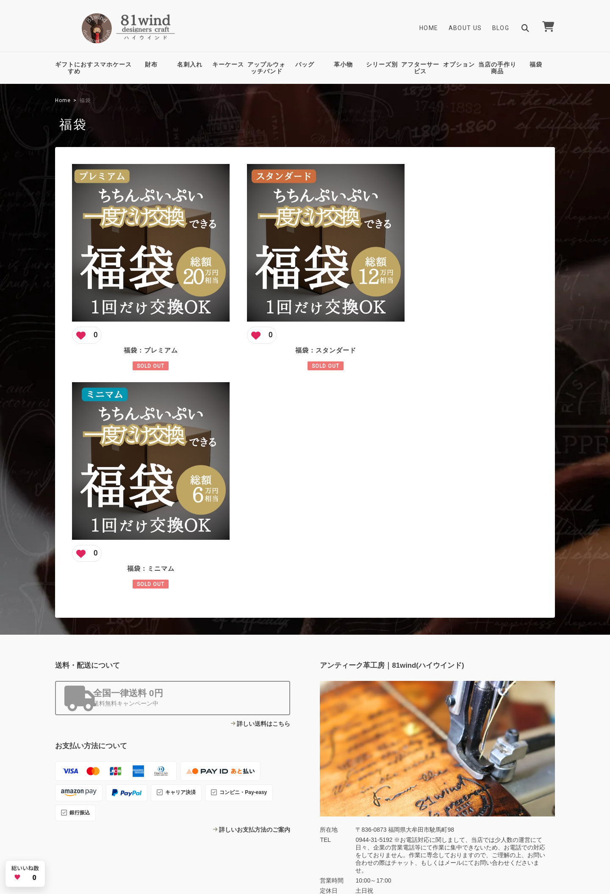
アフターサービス (420, 68)
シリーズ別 (382, 64)
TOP (379, 832)
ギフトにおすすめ (74, 68)
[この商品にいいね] (87, 323)
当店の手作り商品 (497, 68)
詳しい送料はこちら (263, 494)
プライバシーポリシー (422, 832)
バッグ (304, 64)
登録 (529, 756)
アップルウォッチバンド (266, 68)
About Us (465, 28)
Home (428, 28)
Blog (501, 28)
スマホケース (113, 64)
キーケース (228, 64)
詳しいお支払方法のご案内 (254, 600)
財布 (151, 64)
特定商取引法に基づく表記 (488, 832)
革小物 (343, 64)
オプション (459, 64)
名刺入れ (189, 64)
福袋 (536, 64)
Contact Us (246, 780)
